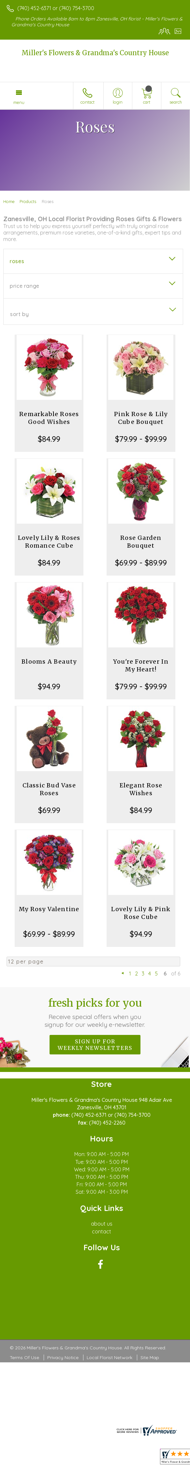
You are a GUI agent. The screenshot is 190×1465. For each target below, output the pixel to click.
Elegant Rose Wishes (141, 789)
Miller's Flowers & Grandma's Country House (95, 53)
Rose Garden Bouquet (140, 541)
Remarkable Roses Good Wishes (49, 418)
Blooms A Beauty (49, 661)
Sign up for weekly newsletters (95, 1044)
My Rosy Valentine (49, 909)
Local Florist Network (109, 1357)
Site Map (149, 1357)
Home (9, 201)
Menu (18, 102)
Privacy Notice (63, 1357)
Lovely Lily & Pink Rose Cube (140, 913)
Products (28, 201)
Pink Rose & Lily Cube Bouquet (141, 418)
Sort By (19, 314)
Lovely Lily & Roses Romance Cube (49, 541)
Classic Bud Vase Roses (49, 789)
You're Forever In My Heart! (140, 665)
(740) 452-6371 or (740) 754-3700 (55, 8)
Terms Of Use (24, 1357)
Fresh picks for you (95, 1012)
